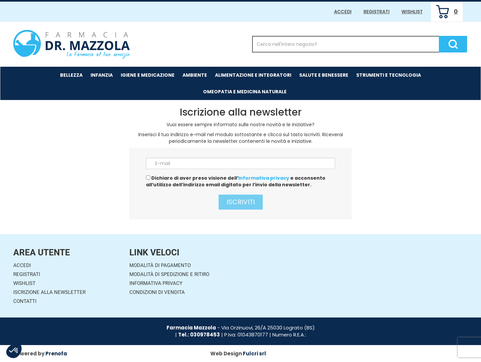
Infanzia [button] (102, 75)
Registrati (377, 11)
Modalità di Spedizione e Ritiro (169, 274)
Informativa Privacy (155, 283)
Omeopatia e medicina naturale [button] (245, 91)
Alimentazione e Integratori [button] (253, 75)
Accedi (343, 11)
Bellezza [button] (71, 75)
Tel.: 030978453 (199, 334)
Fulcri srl (254, 353)
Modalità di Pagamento (160, 265)
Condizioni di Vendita (157, 292)
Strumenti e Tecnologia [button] (388, 75)
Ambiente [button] (194, 75)
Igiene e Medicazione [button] (147, 75)
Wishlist (412, 11)
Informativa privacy (263, 178)
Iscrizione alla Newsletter (49, 292)
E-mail (162, 163)
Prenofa (56, 353)
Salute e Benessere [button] (323, 75)
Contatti (24, 301)
